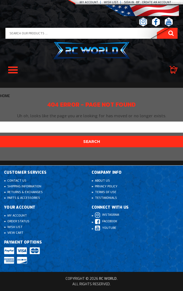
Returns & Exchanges (25, 192)
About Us (102, 181)
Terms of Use (105, 192)
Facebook (106, 221)
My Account (89, 2)
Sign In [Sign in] (129, 2)
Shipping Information (24, 186)
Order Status (18, 221)
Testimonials (106, 198)
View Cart (15, 233)
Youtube (105, 228)
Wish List (15, 227)
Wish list (111, 2)
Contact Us (16, 181)
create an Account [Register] (156, 2)
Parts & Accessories (23, 198)
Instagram (107, 215)
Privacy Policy (106, 186)
